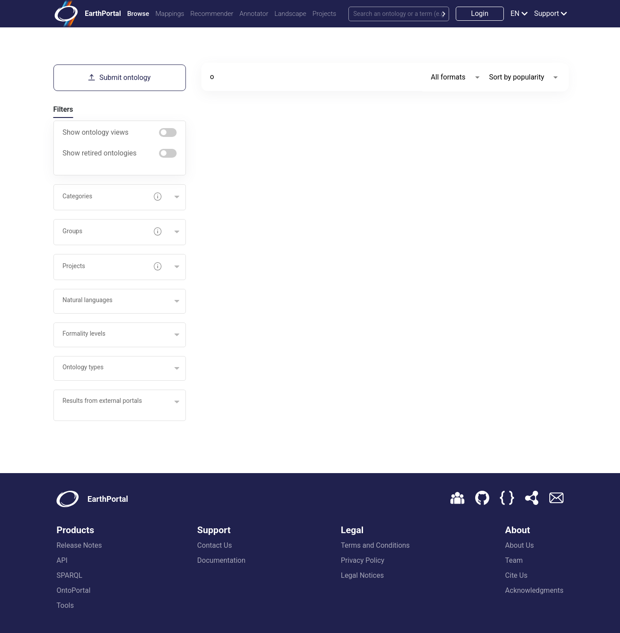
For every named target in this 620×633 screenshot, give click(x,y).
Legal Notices (362, 575)
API (62, 560)
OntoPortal (74, 590)
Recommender (211, 14)
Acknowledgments (534, 590)
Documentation (221, 560)
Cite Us (516, 575)
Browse (138, 14)
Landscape (290, 14)
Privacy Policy (363, 560)
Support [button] (546, 13)
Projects (324, 14)
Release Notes (79, 545)
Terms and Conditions (375, 545)
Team (514, 560)
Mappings (169, 14)
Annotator (253, 14)
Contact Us (214, 545)
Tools (65, 605)
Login (479, 13)
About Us (519, 545)
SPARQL (69, 575)
